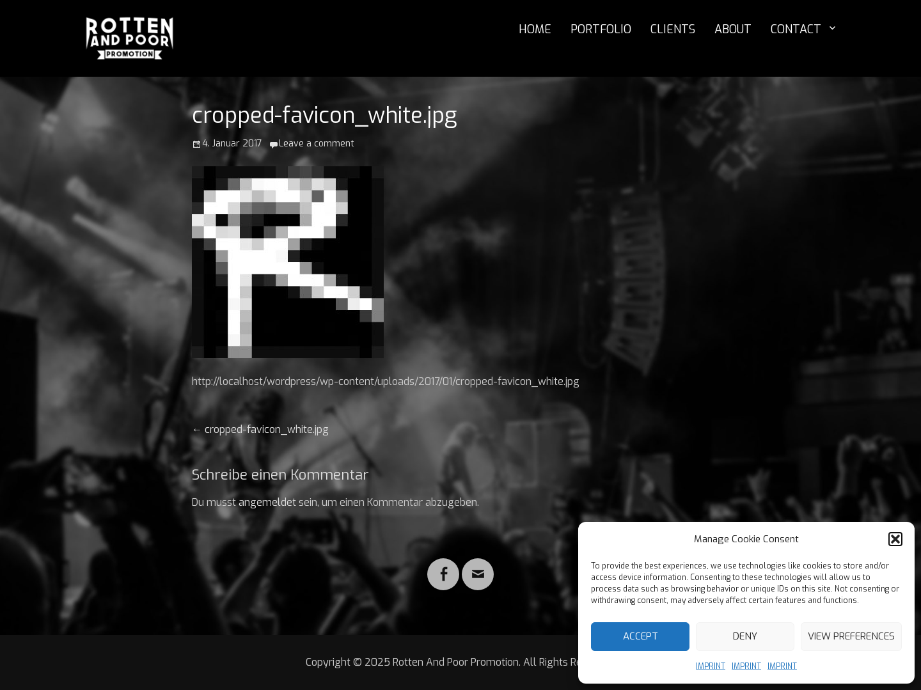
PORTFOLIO (601, 29)
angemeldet (267, 502)
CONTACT (796, 29)
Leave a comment (316, 143)
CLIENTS (672, 29)
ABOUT (733, 29)
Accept (640, 636)
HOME (535, 29)
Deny (745, 636)
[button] (895, 539)
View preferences (851, 636)
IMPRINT (710, 666)
